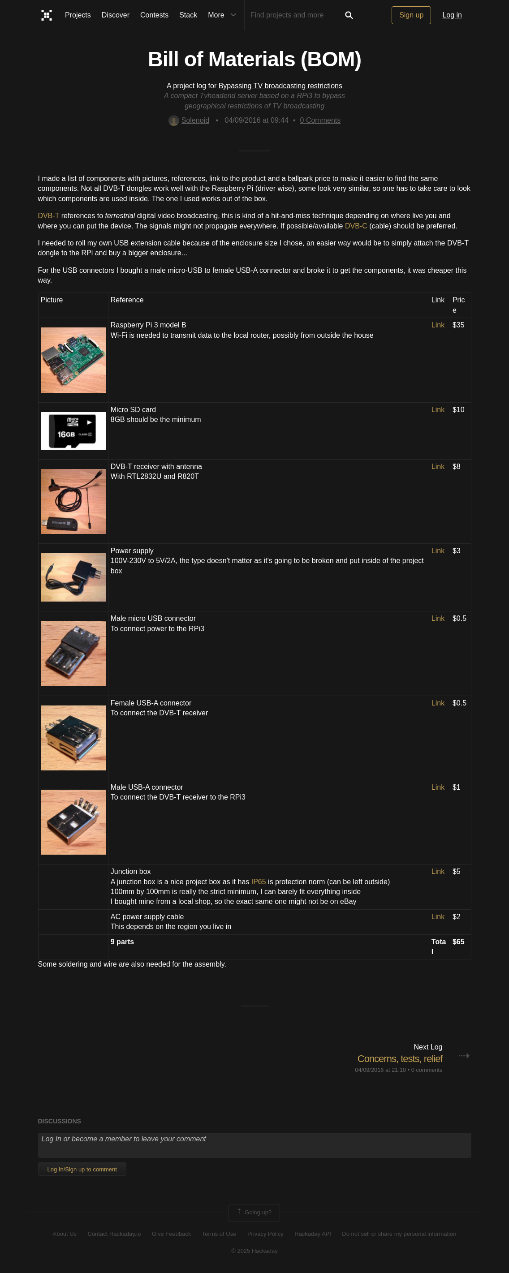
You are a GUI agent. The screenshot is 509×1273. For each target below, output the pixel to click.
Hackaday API (312, 1233)
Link (437, 325)
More (224, 15)
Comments (320, 120)
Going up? (254, 1212)
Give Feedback (171, 1233)
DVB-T (49, 215)
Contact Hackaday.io (114, 1233)
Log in (452, 15)
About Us (65, 1233)
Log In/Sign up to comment (82, 1169)
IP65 (258, 882)
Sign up (411, 15)
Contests (154, 15)
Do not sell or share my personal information (399, 1233)
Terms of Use (219, 1233)
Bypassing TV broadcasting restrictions (280, 86)
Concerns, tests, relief (400, 1058)
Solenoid (188, 120)
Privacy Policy (265, 1233)
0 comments (427, 1070)
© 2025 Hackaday (254, 1250)
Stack (188, 15)
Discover (115, 15)
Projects (78, 15)
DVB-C (356, 226)
